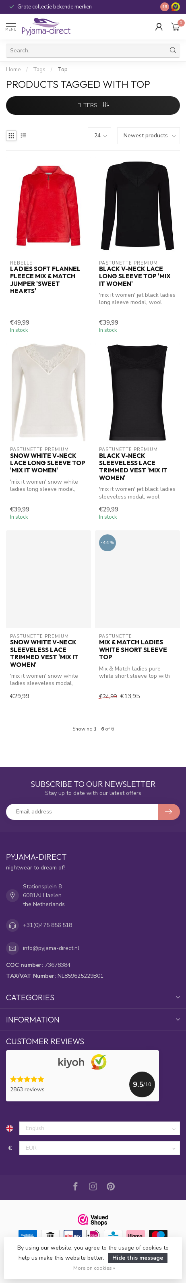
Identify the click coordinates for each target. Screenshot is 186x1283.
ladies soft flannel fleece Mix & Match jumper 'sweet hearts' (45, 280)
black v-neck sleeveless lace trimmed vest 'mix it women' (133, 467)
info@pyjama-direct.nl (51, 948)
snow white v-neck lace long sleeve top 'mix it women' (47, 463)
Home (13, 69)
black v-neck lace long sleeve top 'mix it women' (135, 276)
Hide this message (137, 1258)
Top (63, 69)
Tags (39, 69)
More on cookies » (94, 1267)
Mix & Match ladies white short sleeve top (133, 650)
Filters (93, 105)
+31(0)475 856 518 (47, 925)
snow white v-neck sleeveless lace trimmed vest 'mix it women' (44, 653)
